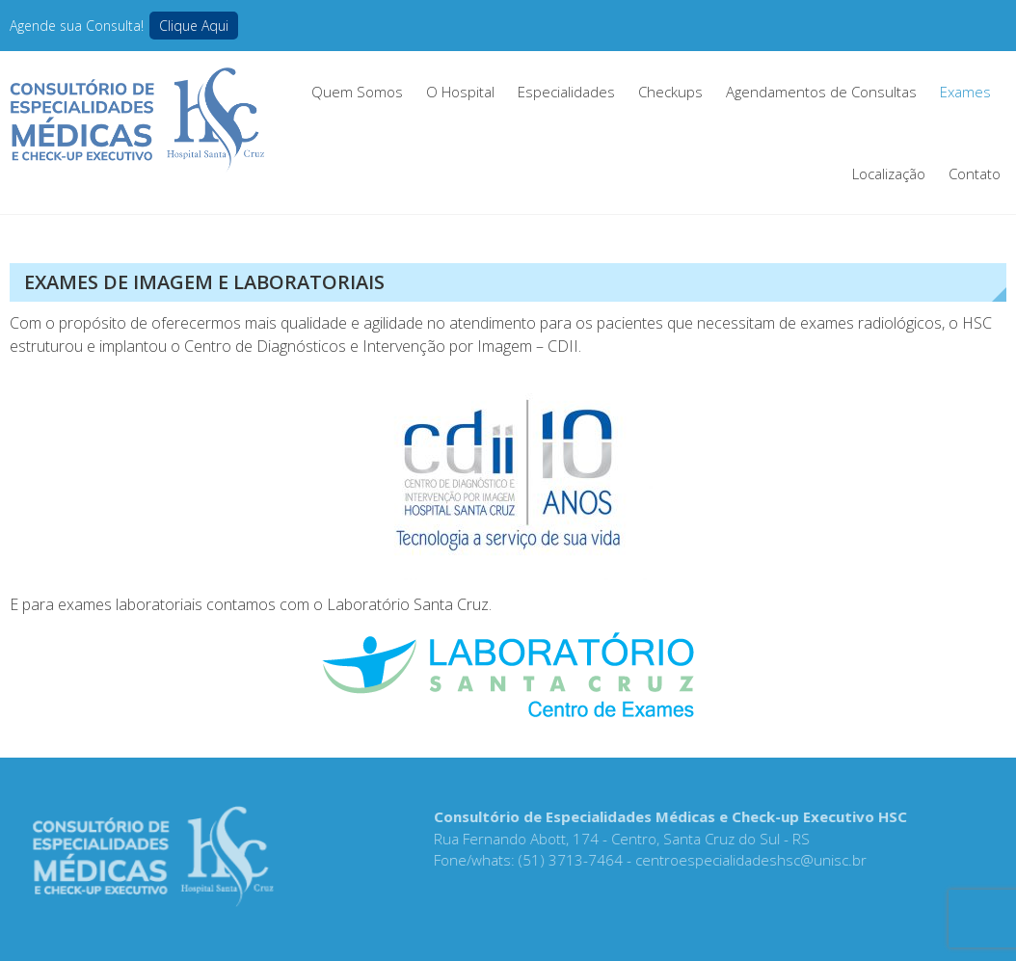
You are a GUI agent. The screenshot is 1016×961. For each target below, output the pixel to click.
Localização (888, 173)
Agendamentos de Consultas (821, 91)
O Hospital (460, 91)
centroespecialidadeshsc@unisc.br (747, 859)
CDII (563, 346)
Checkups (670, 91)
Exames (965, 91)
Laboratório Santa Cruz (408, 604)
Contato (975, 173)
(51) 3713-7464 (567, 859)
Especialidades (566, 91)
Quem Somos (357, 91)
